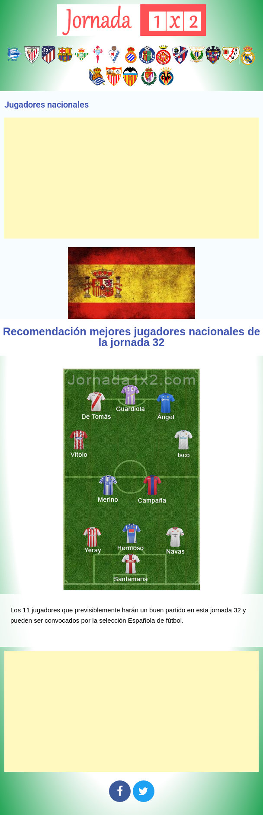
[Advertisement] (131, 178)
